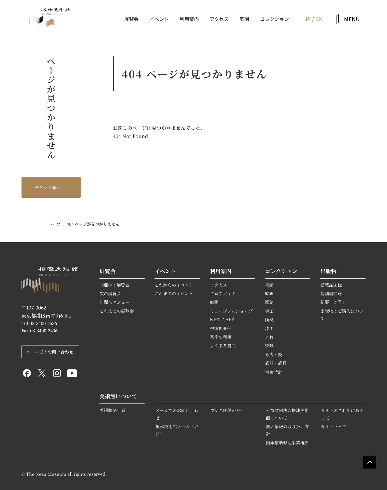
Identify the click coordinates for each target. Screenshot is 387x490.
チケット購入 (47, 187)
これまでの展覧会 (116, 311)
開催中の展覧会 (114, 285)
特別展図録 (331, 293)
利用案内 (189, 18)
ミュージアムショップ (231, 311)
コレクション (274, 18)
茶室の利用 (220, 337)
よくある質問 (223, 345)
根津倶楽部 (220, 328)
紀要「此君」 (333, 302)
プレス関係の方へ (227, 410)
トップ (54, 224)
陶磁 (269, 319)
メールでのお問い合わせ (49, 351)
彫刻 (269, 302)
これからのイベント (174, 285)
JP (307, 18)
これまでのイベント (174, 293)
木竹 (269, 337)
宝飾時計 (273, 372)
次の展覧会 (110, 293)
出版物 (328, 271)
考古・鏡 (273, 354)
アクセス (219, 18)
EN (319, 18)
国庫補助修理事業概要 (287, 442)
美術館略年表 (112, 410)
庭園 (244, 18)
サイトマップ (333, 426)
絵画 (269, 293)
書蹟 (269, 285)
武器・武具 (275, 363)
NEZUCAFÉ (222, 319)
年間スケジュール (116, 302)
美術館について (118, 396)
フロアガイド (223, 293)
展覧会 (131, 18)
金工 (269, 311)
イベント (159, 18)
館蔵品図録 (331, 285)
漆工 (269, 328)
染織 (269, 345)
